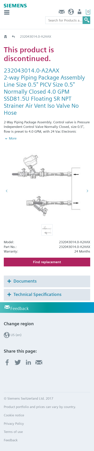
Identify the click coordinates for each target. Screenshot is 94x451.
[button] (47, 230)
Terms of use (13, 432)
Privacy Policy (14, 424)
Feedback (19, 308)
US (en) (16, 335)
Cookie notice (14, 415)
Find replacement (47, 262)
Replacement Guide (13, 36)
